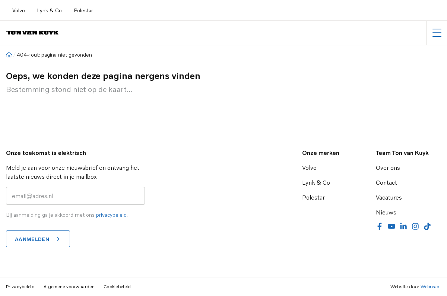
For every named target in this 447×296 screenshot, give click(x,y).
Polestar (83, 10)
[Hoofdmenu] (437, 33)
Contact (386, 182)
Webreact (431, 286)
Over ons (388, 167)
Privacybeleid (20, 286)
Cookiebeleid (117, 286)
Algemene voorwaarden (69, 286)
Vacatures (389, 197)
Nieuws (386, 212)
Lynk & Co (49, 10)
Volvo (18, 10)
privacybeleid (111, 214)
